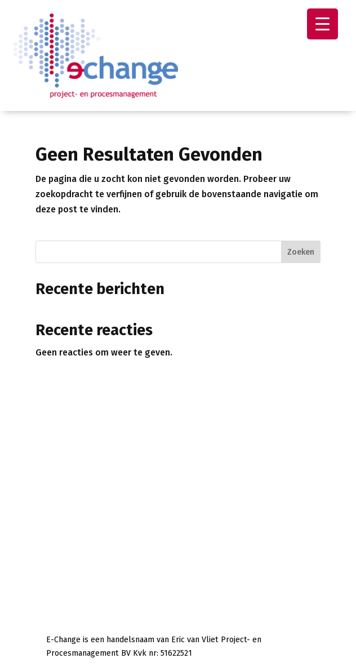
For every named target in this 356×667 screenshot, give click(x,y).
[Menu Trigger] (322, 23)
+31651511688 (137, 479)
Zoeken (300, 252)
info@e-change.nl (102, 492)
